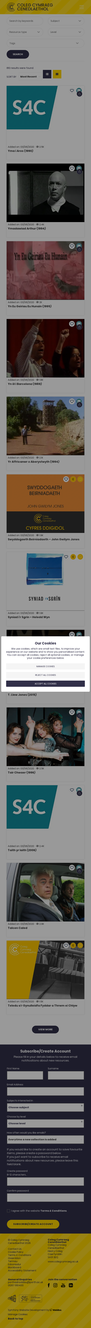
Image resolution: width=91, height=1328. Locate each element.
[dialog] (45, 664)
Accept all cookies (45, 683)
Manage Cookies (45, 666)
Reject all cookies (45, 675)
